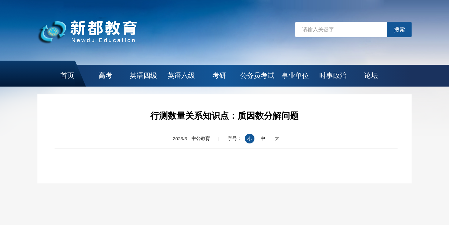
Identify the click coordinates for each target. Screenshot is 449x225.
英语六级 (181, 75)
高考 (105, 75)
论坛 (371, 75)
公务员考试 (257, 75)
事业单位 (295, 75)
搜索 (399, 30)
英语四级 (143, 75)
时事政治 (333, 75)
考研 (219, 75)
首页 (67, 75)
